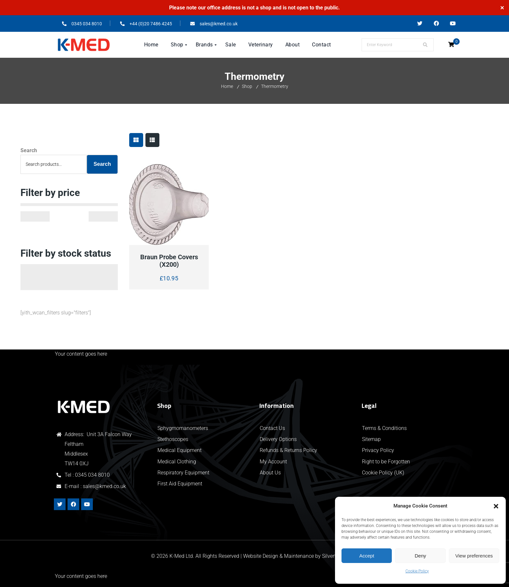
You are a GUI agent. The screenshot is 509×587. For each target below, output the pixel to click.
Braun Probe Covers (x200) (169, 261)
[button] (496, 506)
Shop (247, 86)
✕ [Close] (502, 7)
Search (28, 150)
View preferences (474, 555)
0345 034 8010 (92, 475)
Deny (420, 555)
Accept (366, 555)
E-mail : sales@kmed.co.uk (95, 486)
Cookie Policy (417, 571)
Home (227, 86)
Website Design (260, 556)
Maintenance (299, 556)
